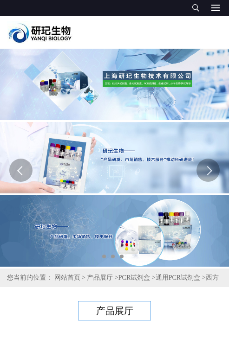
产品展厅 (100, 277)
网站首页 (67, 277)
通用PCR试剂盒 (178, 277)
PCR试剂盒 (134, 277)
